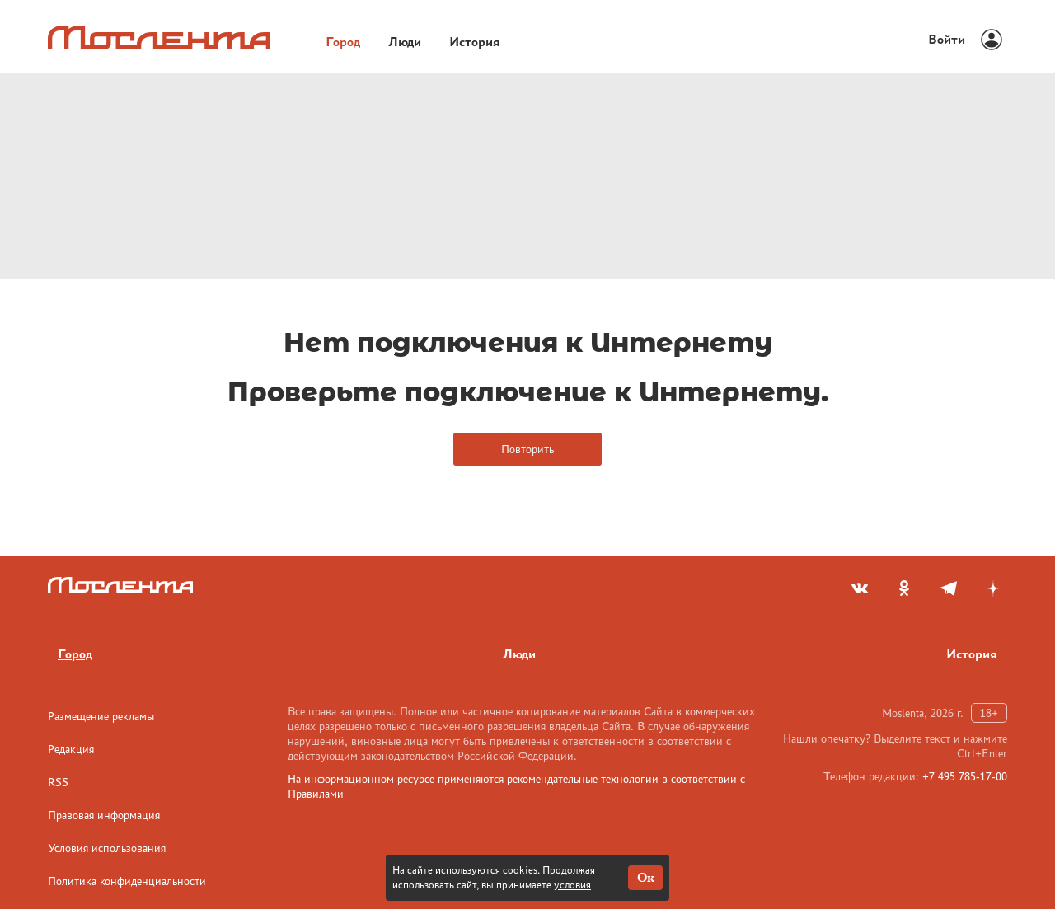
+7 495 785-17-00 (964, 776)
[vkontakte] (860, 588)
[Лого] (159, 37)
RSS (58, 782)
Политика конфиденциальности (127, 881)
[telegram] (949, 588)
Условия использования (107, 848)
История (474, 41)
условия (572, 885)
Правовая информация (104, 815)
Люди (404, 41)
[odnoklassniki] (904, 588)
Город (343, 41)
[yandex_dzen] (993, 588)
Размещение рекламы (101, 716)
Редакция (71, 749)
